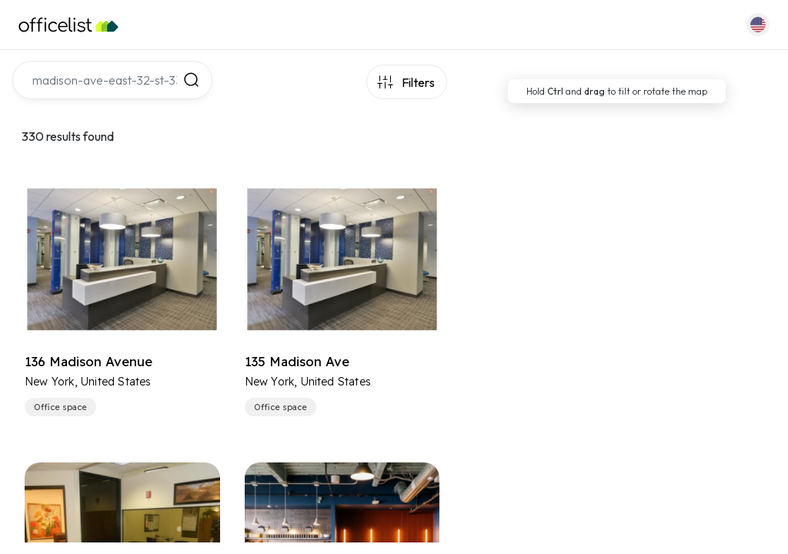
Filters (418, 82)
